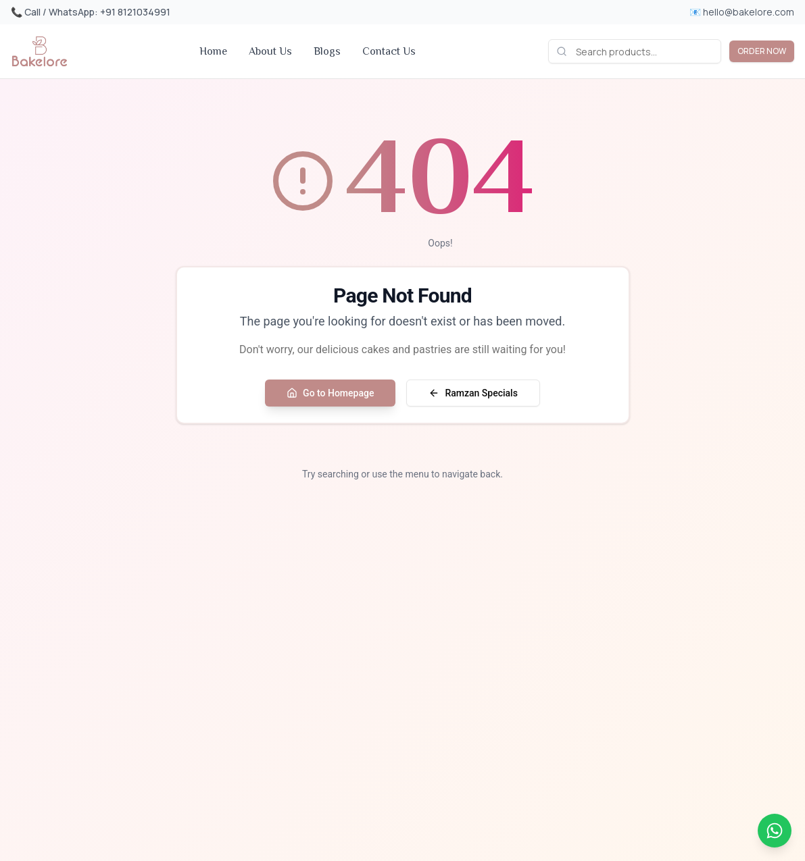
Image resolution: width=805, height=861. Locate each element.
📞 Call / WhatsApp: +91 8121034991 (90, 11)
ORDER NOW (761, 51)
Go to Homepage (330, 393)
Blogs (327, 51)
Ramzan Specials (473, 393)
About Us (270, 51)
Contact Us (389, 51)
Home (213, 51)
